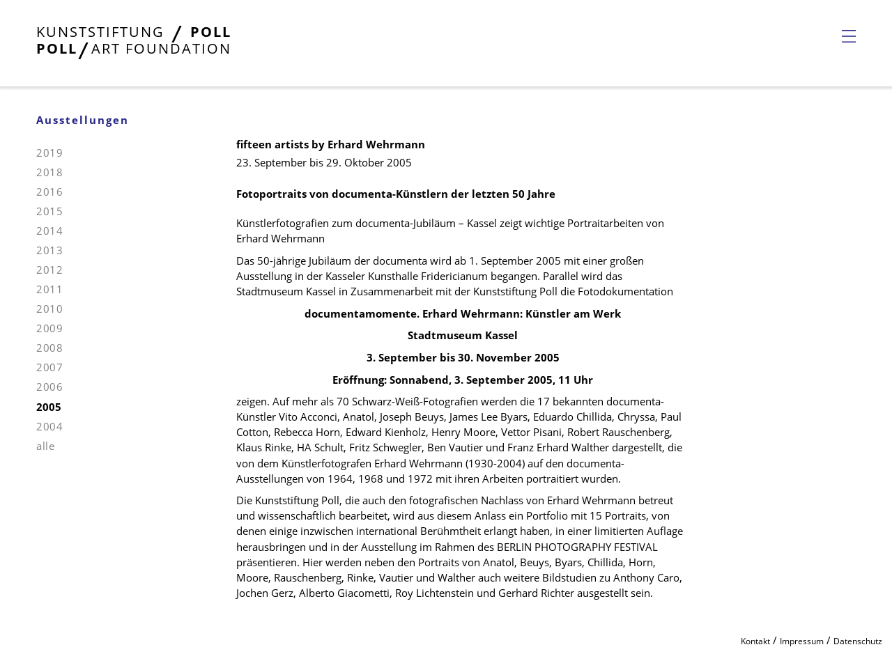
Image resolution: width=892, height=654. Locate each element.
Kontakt (755, 641)
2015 (49, 211)
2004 (49, 426)
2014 (49, 231)
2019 (49, 152)
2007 (49, 367)
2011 (49, 289)
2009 (49, 328)
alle (45, 446)
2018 (49, 172)
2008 (49, 348)
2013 (49, 250)
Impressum (802, 641)
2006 (49, 387)
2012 (49, 270)
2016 (49, 191)
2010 (49, 309)
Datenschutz (857, 641)
